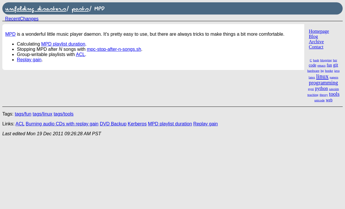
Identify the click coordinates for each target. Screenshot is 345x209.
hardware (313, 70)
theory (324, 94)
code (312, 65)
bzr (335, 60)
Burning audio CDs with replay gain (62, 123)
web (329, 100)
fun (329, 65)
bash (316, 60)
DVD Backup (113, 123)
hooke (329, 70)
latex (312, 77)
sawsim (334, 89)
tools (334, 94)
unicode (319, 100)
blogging (326, 60)
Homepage (319, 31)
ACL (80, 54)
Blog (313, 36)
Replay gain (29, 59)
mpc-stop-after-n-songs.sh (114, 49)
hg (322, 70)
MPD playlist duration (63, 44)
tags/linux (42, 113)
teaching (313, 94)
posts (80, 8)
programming (323, 83)
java (337, 70)
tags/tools (63, 113)
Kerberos (137, 123)
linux (322, 76)
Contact (316, 46)
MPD (10, 34)
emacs (321, 65)
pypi (311, 89)
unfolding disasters (35, 8)
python (321, 88)
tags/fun (23, 113)
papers (334, 77)
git (335, 64)
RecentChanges (22, 18)
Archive (316, 41)
